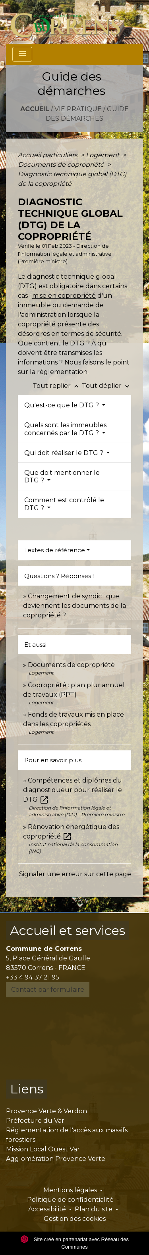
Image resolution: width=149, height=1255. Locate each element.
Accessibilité (47, 1209)
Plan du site (93, 1209)
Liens (26, 1089)
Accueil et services (67, 930)
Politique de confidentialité (70, 1199)
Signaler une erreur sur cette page (75, 874)
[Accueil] (70, 22)
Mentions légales (70, 1190)
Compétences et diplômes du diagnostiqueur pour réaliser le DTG (72, 790)
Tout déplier (106, 385)
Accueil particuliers (48, 155)
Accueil (34, 109)
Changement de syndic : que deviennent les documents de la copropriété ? (74, 605)
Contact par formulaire (47, 989)
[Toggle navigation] (22, 54)
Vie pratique (78, 109)
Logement (103, 155)
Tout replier (57, 385)
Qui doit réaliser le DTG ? (64, 453)
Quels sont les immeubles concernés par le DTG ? (65, 428)
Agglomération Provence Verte (55, 1158)
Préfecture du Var (35, 1120)
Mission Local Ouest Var (43, 1149)
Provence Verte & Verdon (46, 1111)
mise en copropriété (64, 295)
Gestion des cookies (75, 1218)
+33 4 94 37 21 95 (32, 977)
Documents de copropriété (62, 164)
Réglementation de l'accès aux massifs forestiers (67, 1134)
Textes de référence (54, 550)
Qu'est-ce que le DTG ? (62, 405)
